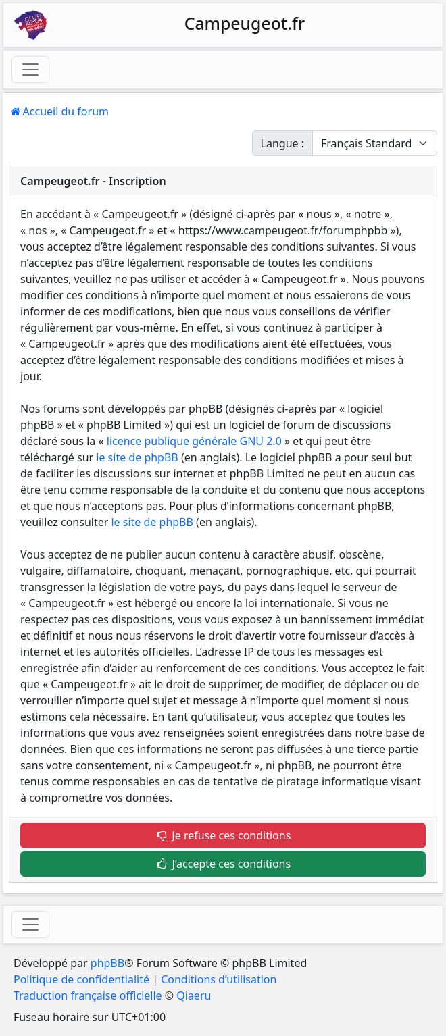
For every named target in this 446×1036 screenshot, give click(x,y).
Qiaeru (193, 995)
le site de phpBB (137, 457)
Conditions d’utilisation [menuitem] (218, 979)
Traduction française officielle (88, 995)
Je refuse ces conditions (223, 835)
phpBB (107, 963)
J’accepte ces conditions (223, 863)
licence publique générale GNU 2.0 (194, 441)
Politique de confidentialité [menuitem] (81, 979)
